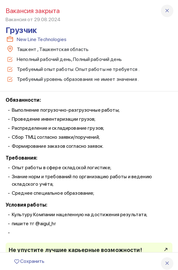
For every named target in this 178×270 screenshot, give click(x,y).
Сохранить (29, 261)
